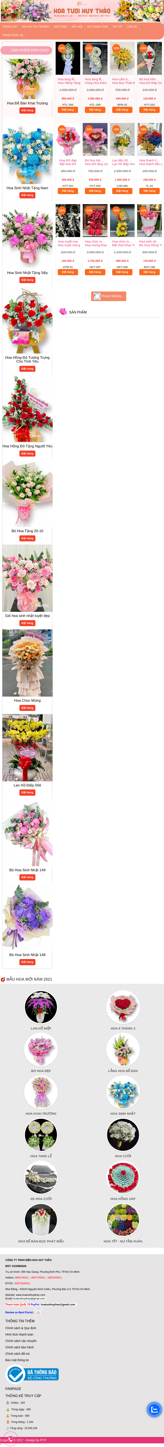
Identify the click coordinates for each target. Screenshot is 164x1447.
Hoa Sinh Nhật (123, 1113)
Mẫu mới (77, 26)
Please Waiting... (108, 296)
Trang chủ (9, 26)
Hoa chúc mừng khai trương (96, 241)
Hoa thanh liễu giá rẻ (150, 160)
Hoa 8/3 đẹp (68, 160)
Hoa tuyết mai (68, 241)
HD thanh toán (97, 26)
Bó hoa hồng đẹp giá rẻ (150, 79)
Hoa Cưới (123, 1156)
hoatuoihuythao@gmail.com (29, 1298)
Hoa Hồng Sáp (122, 1199)
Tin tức (118, 26)
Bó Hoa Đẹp (41, 1071)
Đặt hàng (27, 113)
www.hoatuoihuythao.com (30, 1294)
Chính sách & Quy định (20, 1328)
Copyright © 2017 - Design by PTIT (23, 1440)
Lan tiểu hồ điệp (123, 160)
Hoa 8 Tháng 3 (123, 1028)
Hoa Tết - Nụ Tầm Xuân (123, 1241)
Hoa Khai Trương (41, 1113)
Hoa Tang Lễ (41, 1156)
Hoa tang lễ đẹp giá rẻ (69, 79)
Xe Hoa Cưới (41, 1199)
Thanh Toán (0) (12, 35)
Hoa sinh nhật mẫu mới (150, 241)
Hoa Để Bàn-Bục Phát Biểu (41, 1241)
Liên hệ (132, 26)
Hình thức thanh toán (19, 1334)
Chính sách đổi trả (17, 1353)
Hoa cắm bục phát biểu (123, 79)
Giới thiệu (60, 26)
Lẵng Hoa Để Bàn (123, 1071)
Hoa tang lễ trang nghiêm (96, 79)
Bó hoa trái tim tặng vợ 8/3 (96, 160)
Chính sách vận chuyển (21, 1341)
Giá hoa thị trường (35, 26)
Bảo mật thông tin (17, 1360)
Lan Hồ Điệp (41, 1028)
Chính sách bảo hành (19, 1347)
